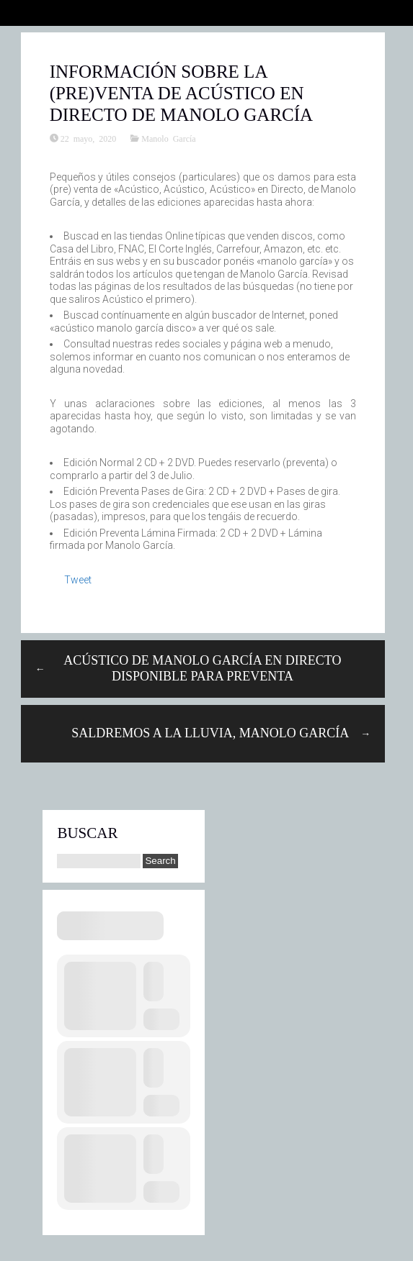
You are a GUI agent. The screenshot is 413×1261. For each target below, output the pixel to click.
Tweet (78, 580)
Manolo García (168, 138)
